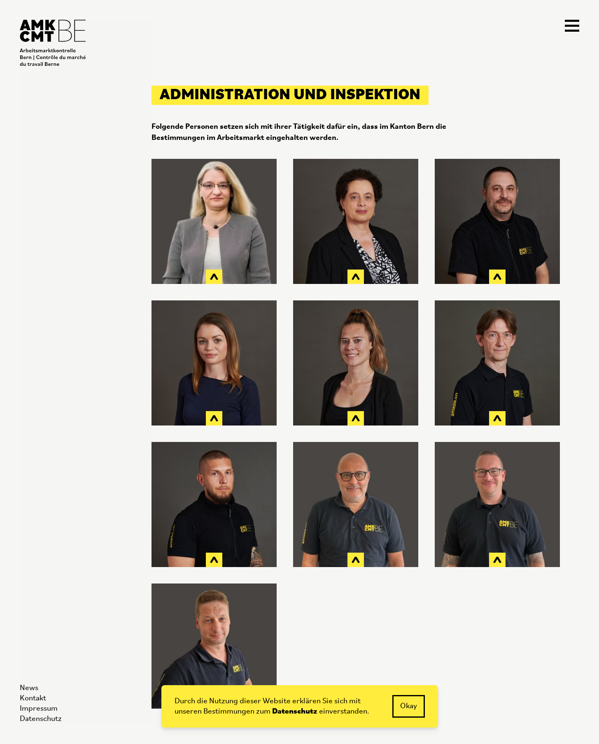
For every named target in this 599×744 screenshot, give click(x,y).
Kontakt (33, 698)
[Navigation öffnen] (572, 26)
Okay (408, 706)
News (29, 688)
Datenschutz (41, 719)
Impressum (39, 709)
